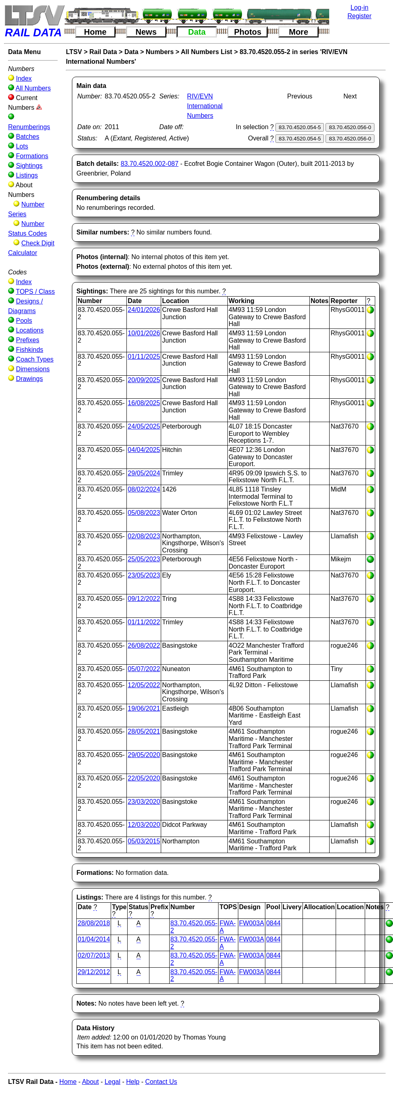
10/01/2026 (144, 333)
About (90, 1081)
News (146, 31)
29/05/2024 (144, 473)
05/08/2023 (144, 512)
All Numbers (33, 88)
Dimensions (33, 369)
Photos (247, 31)
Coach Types (34, 359)
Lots (22, 146)
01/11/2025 (144, 356)
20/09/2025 (144, 380)
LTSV (74, 51)
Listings (27, 175)
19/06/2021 (144, 708)
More (298, 31)
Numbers (160, 51)
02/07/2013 (94, 955)
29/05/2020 (144, 754)
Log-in (359, 7)
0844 (273, 923)
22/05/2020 (144, 778)
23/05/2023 (144, 575)
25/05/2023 (144, 559)
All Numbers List (206, 51)
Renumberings (29, 126)
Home (95, 31)
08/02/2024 (144, 489)
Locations (30, 330)
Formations (32, 156)
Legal (112, 1081)
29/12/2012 (94, 971)
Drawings (29, 378)
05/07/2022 (144, 668)
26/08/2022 (144, 645)
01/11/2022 (144, 622)
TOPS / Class (35, 291)
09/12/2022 (144, 598)
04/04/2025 (144, 449)
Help (132, 1081)
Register (359, 16)
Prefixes (27, 340)
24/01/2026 (144, 309)
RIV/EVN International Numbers (205, 106)
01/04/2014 (94, 939)
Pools (24, 320)
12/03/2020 (144, 824)
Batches (27, 136)
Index (24, 78)
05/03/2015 (144, 841)
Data (197, 31)
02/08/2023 (144, 536)
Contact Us (161, 1081)
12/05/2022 (144, 685)
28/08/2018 (94, 923)
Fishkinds (29, 349)
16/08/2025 (144, 403)
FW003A (251, 923)
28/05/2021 (144, 731)
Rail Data (103, 51)
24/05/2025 (144, 426)
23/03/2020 (144, 801)
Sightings (29, 165)
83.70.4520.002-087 (150, 163)
